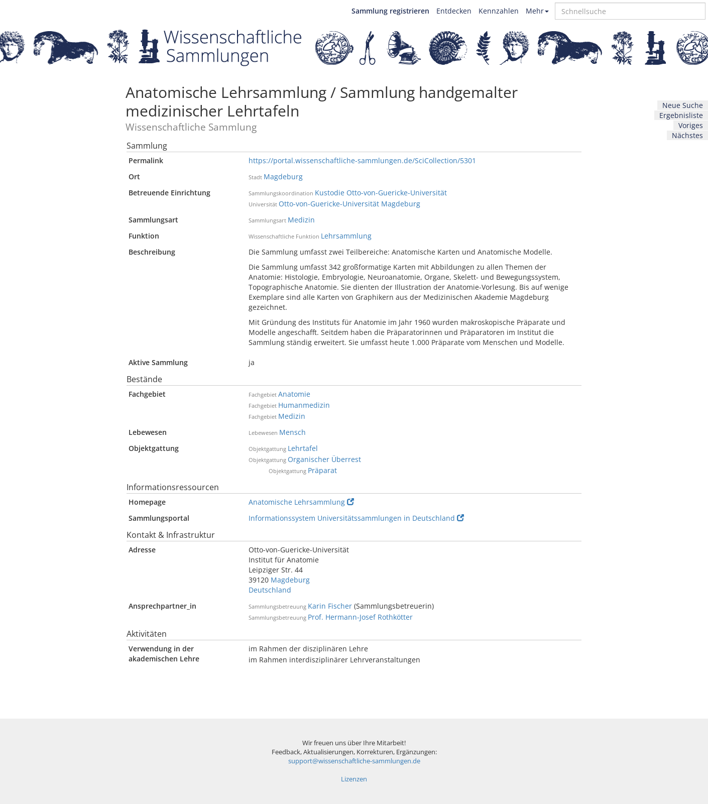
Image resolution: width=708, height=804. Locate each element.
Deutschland (270, 590)
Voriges (690, 125)
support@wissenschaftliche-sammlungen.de (354, 761)
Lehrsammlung (346, 236)
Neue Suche (682, 105)
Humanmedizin (304, 405)
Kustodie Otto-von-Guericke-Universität (381, 192)
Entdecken (453, 11)
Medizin (301, 219)
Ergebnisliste (681, 115)
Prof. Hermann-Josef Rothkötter (360, 617)
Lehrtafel (303, 448)
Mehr (537, 11)
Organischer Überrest (324, 459)
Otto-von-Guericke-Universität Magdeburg (349, 203)
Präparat (322, 470)
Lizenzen (354, 779)
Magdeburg (283, 176)
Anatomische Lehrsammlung (301, 502)
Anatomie (294, 394)
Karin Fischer (330, 606)
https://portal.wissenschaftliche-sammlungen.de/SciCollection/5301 (362, 160)
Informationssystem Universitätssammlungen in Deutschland (356, 518)
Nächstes (687, 135)
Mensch (292, 432)
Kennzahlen (499, 11)
